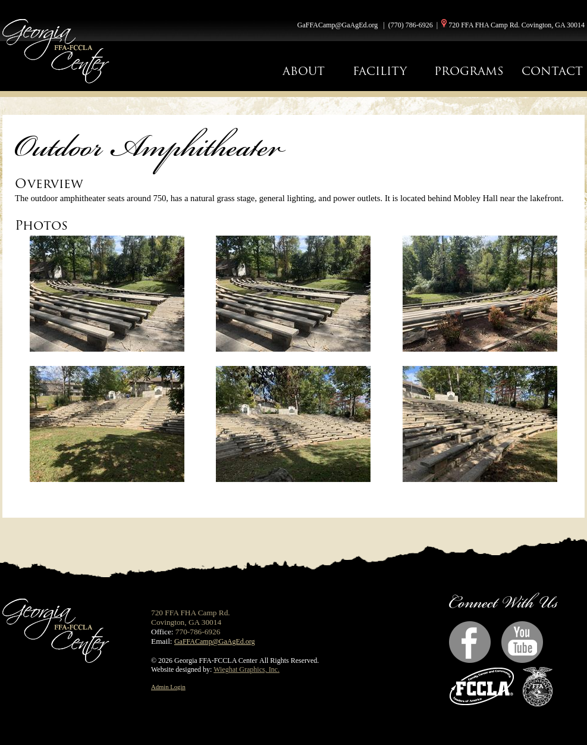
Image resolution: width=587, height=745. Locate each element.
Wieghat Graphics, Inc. (247, 669)
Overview (49, 183)
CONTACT (552, 71)
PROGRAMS (469, 71)
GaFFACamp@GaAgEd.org (337, 25)
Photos (41, 225)
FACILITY (380, 71)
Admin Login (168, 687)
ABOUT (303, 71)
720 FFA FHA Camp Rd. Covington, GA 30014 (516, 25)
